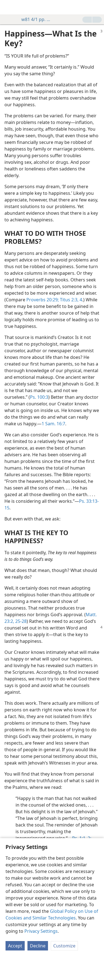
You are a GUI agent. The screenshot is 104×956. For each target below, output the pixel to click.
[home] (8, 7)
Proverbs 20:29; (42, 300)
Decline (37, 946)
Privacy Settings (41, 931)
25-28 (20, 621)
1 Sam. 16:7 (53, 424)
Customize (64, 946)
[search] (97, 7)
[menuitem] (8, 7)
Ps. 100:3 (39, 397)
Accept (15, 946)
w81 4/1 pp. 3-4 (34, 19)
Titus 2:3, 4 (70, 300)
